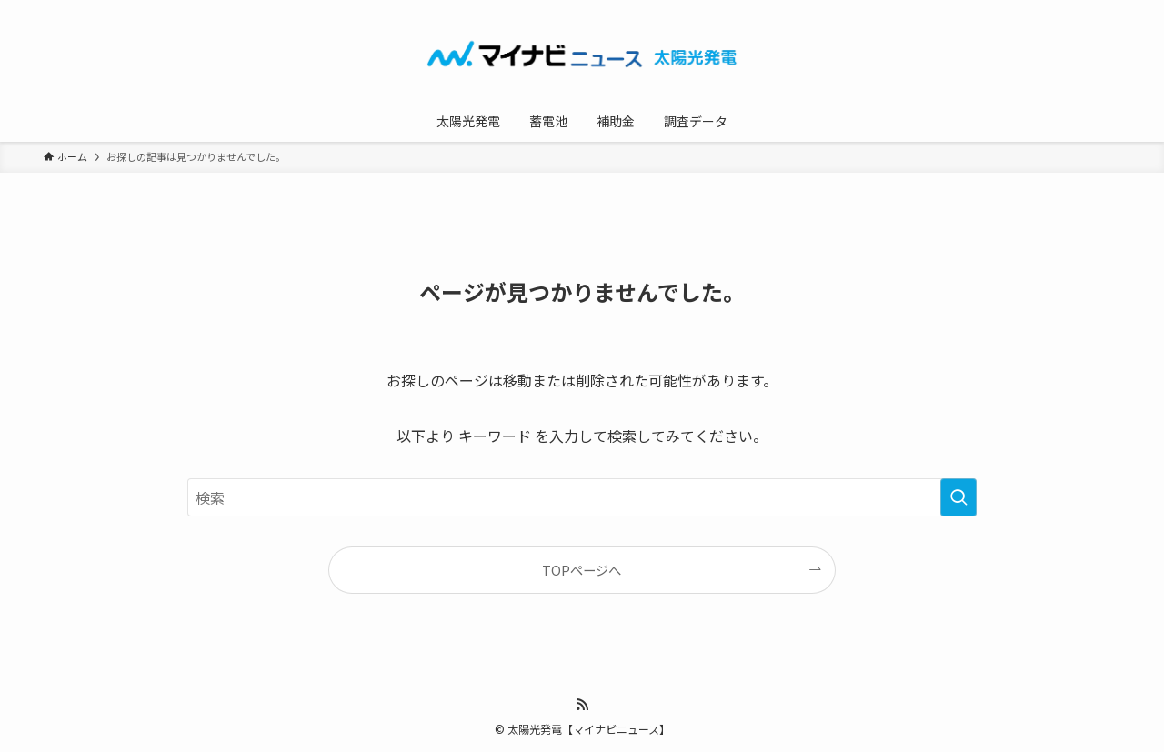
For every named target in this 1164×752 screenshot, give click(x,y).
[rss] (582, 705)
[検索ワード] (582, 497)
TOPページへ (581, 569)
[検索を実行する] (958, 497)
